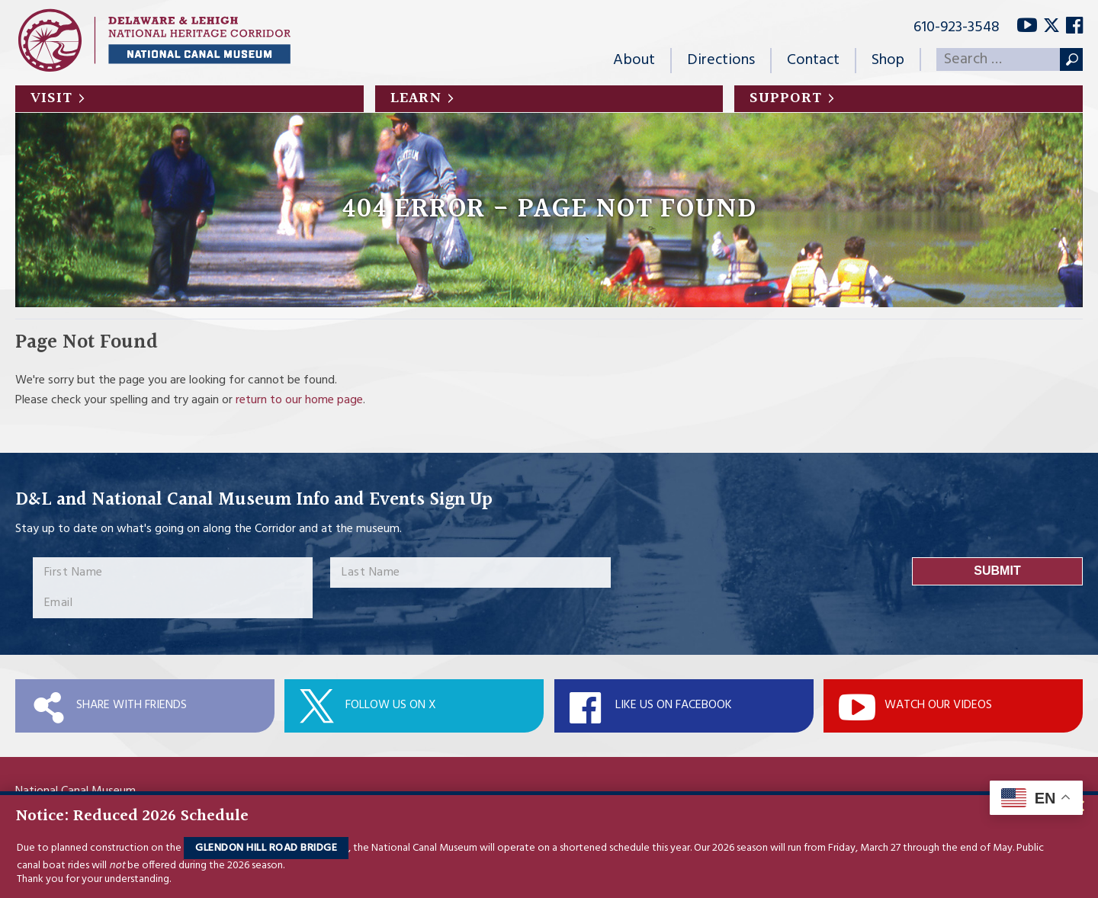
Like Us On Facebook (673, 705)
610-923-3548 (956, 27)
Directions (721, 60)
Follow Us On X (390, 705)
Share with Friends (131, 705)
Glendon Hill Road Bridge (266, 848)
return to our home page (299, 400)
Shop (888, 60)
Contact (813, 60)
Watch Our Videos (938, 705)
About (634, 60)
